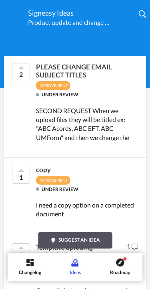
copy (43, 170)
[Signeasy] (14, 16)
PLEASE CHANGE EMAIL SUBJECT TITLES (74, 71)
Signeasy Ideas (51, 12)
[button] (143, 14)
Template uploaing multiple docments (64, 251)
